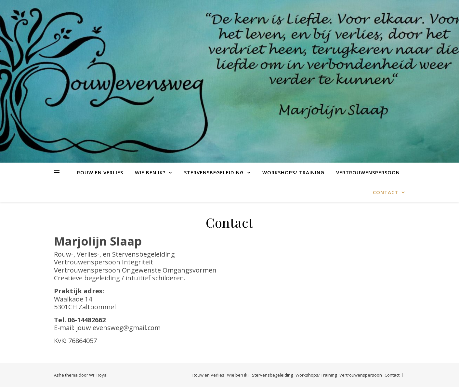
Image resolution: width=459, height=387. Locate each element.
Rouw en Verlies (100, 172)
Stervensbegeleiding (214, 172)
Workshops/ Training (293, 172)
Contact (385, 192)
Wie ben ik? (150, 172)
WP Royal (98, 375)
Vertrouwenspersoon (368, 172)
